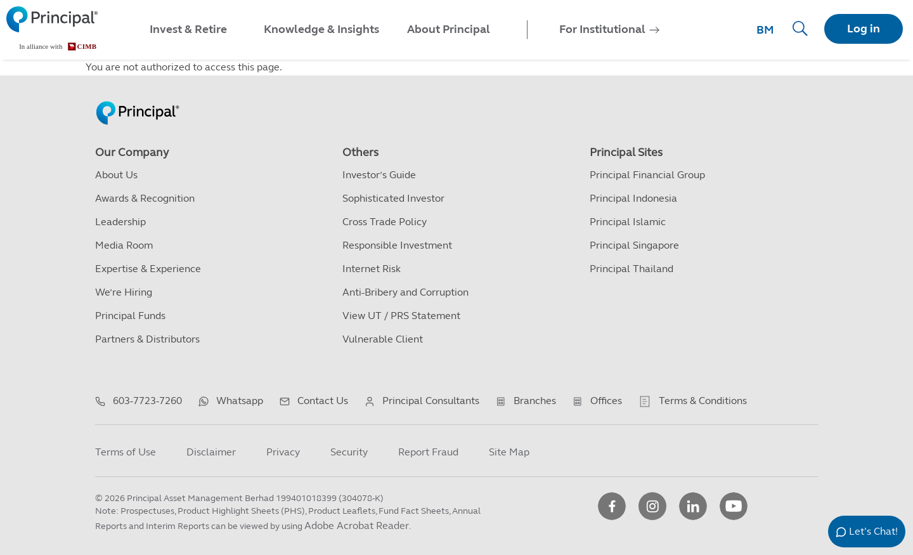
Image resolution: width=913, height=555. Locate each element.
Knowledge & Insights (321, 29)
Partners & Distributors (147, 339)
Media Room (124, 245)
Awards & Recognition (145, 198)
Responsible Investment (397, 245)
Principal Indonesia (633, 198)
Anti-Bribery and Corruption (405, 292)
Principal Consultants (430, 401)
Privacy (283, 452)
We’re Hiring (123, 292)
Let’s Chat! (873, 531)
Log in (863, 29)
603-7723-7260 (147, 401)
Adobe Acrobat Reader (356, 525)
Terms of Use (125, 452)
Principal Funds (130, 316)
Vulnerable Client (382, 339)
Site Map (509, 452)
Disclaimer (211, 452)
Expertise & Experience (148, 269)
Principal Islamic (628, 222)
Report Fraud (428, 452)
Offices (606, 401)
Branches (535, 401)
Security (349, 452)
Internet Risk (371, 269)
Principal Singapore (634, 245)
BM (765, 30)
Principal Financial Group (647, 175)
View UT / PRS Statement (401, 316)
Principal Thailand (631, 269)
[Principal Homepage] (137, 99)
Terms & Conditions (703, 401)
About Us (116, 175)
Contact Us (322, 401)
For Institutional (602, 29)
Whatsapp (239, 401)
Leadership (120, 222)
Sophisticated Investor (393, 198)
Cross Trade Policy (384, 222)
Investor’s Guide (379, 175)
